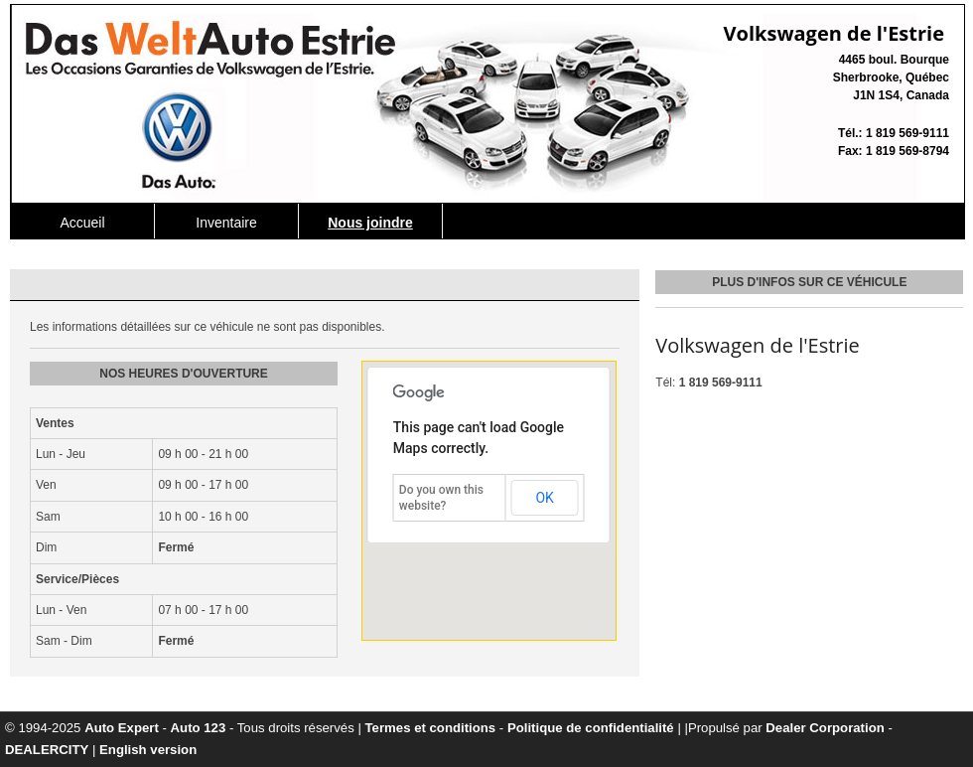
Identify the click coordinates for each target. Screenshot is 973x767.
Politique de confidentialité (590, 727)
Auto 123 (198, 727)
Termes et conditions (430, 727)
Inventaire (226, 222)
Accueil (82, 222)
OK (544, 498)
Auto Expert (121, 727)
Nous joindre (370, 222)
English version (148, 749)
